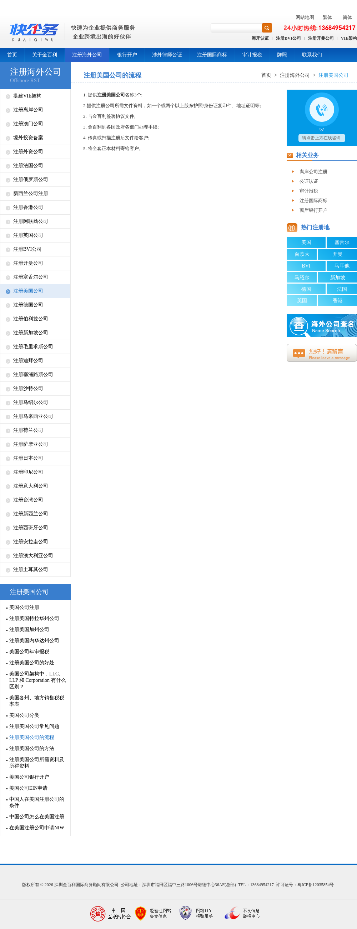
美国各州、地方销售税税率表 (36, 701)
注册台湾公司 (28, 500)
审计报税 (252, 55)
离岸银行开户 (313, 210)
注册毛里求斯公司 (33, 346)
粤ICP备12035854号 (315, 884)
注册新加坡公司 (30, 332)
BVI (306, 266)
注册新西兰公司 (30, 513)
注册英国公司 (28, 235)
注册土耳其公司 (30, 569)
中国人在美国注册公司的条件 (36, 802)
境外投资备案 (28, 137)
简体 (347, 17)
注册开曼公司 (321, 38)
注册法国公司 (28, 165)
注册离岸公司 (28, 110)
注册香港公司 (28, 207)
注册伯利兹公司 (30, 318)
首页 (12, 55)
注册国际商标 (212, 55)
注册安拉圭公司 (30, 541)
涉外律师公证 (167, 55)
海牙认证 (260, 38)
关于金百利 (44, 55)
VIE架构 (349, 38)
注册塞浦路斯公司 (33, 374)
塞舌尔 (342, 242)
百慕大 (302, 254)
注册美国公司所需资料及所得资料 (36, 763)
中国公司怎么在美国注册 (36, 816)
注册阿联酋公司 (30, 221)
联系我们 (312, 55)
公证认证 (309, 181)
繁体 (327, 17)
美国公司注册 (24, 607)
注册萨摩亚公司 (30, 444)
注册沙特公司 (28, 388)
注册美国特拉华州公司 (34, 618)
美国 (306, 242)
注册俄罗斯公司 (30, 179)
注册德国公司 (28, 305)
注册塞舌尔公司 (30, 277)
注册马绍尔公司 (30, 402)
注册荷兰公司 (28, 430)
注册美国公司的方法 (31, 748)
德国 (306, 289)
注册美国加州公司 (29, 629)
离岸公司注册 (313, 171)
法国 (342, 289)
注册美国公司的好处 (31, 662)
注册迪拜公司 (28, 360)
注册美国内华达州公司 (34, 640)
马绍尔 (302, 277)
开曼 (338, 254)
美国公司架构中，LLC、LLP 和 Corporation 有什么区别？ (37, 680)
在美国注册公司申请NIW (36, 827)
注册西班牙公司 (30, 527)
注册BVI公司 (288, 38)
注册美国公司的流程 (31, 737)
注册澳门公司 (28, 123)
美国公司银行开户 (29, 777)
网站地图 (305, 17)
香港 (338, 300)
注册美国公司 (28, 291)
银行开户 (127, 55)
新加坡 (337, 277)
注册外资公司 (28, 151)
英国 (302, 300)
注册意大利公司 (30, 486)
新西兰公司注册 (30, 193)
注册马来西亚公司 (33, 416)
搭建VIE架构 (27, 96)
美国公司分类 (24, 715)
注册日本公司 (28, 458)
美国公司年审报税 (29, 651)
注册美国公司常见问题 (34, 726)
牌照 (282, 55)
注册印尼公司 (28, 472)
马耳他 (342, 266)
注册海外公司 (87, 55)
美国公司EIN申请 (28, 788)
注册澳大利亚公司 (33, 555)
